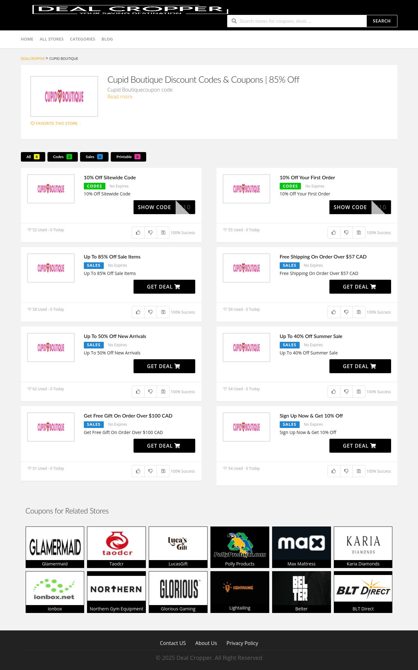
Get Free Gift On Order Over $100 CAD (128, 415)
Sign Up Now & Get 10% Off (311, 415)
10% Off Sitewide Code (110, 177)
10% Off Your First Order (307, 177)
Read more (120, 96)
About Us (206, 643)
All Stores (52, 39)
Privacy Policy (242, 643)
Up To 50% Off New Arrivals (115, 336)
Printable (128, 156)
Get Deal (164, 286)
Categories (82, 39)
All (33, 156)
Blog (107, 39)
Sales (94, 156)
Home (27, 39)
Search (382, 20)
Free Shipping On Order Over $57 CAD (323, 256)
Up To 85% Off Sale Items (112, 256)
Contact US (173, 643)
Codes (62, 156)
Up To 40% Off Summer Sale (311, 336)
